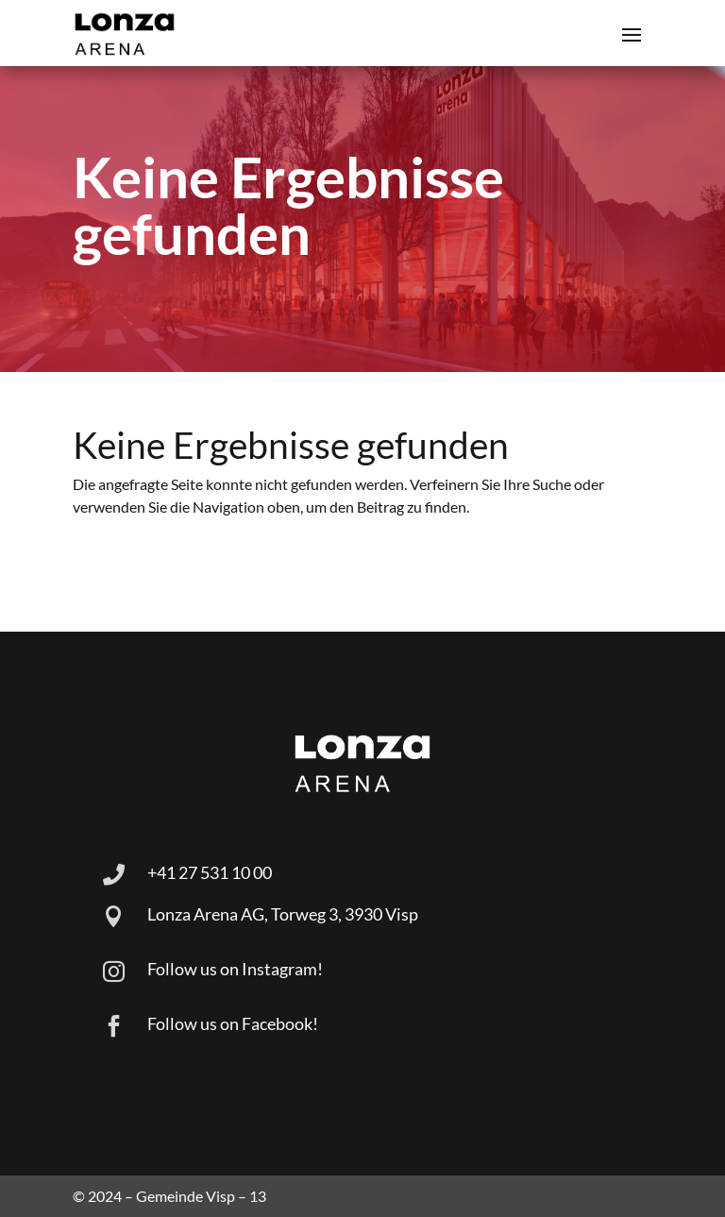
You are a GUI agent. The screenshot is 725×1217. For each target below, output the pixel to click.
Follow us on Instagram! (235, 968)
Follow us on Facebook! (232, 1023)
